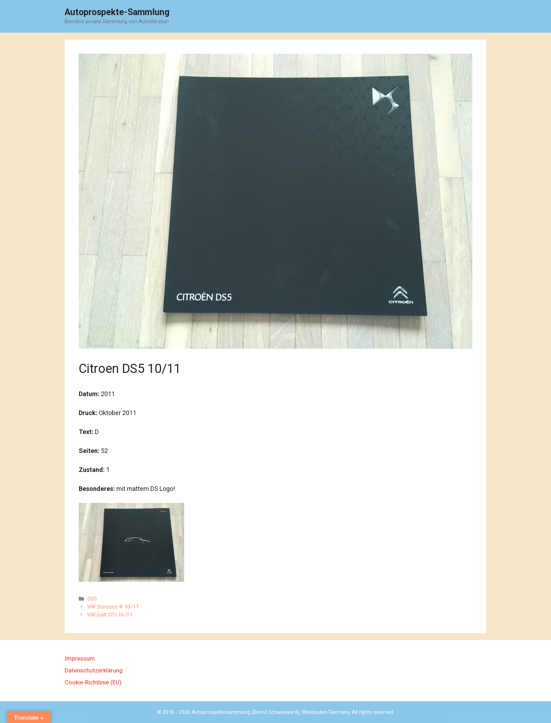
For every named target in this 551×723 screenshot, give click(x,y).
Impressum (80, 658)
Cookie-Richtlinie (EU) (93, 682)
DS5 (92, 599)
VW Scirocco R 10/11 (113, 607)
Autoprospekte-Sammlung (117, 12)
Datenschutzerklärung (94, 670)
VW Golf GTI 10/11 (109, 615)
